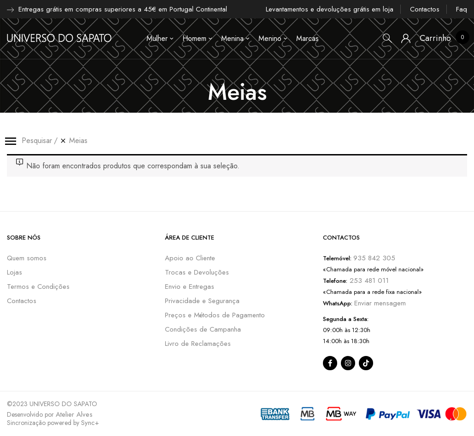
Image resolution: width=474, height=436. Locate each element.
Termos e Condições (38, 286)
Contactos (424, 9)
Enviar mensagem (380, 303)
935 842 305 (374, 258)
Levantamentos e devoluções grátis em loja (329, 9)
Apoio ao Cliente (190, 258)
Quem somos (27, 258)
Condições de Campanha (203, 329)
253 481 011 (368, 280)
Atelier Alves (74, 414)
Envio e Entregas (189, 286)
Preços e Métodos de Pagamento (215, 315)
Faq (461, 9)
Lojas (14, 272)
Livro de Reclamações (198, 343)
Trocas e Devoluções (197, 272)
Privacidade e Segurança (202, 301)
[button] (435, 38)
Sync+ (90, 423)
